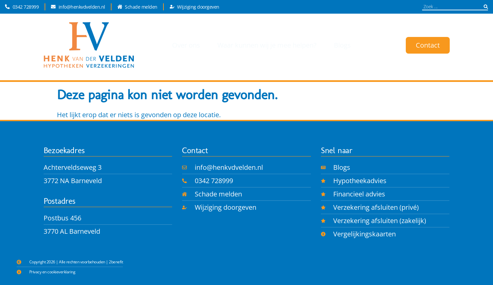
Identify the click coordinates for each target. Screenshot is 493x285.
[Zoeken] (486, 6)
